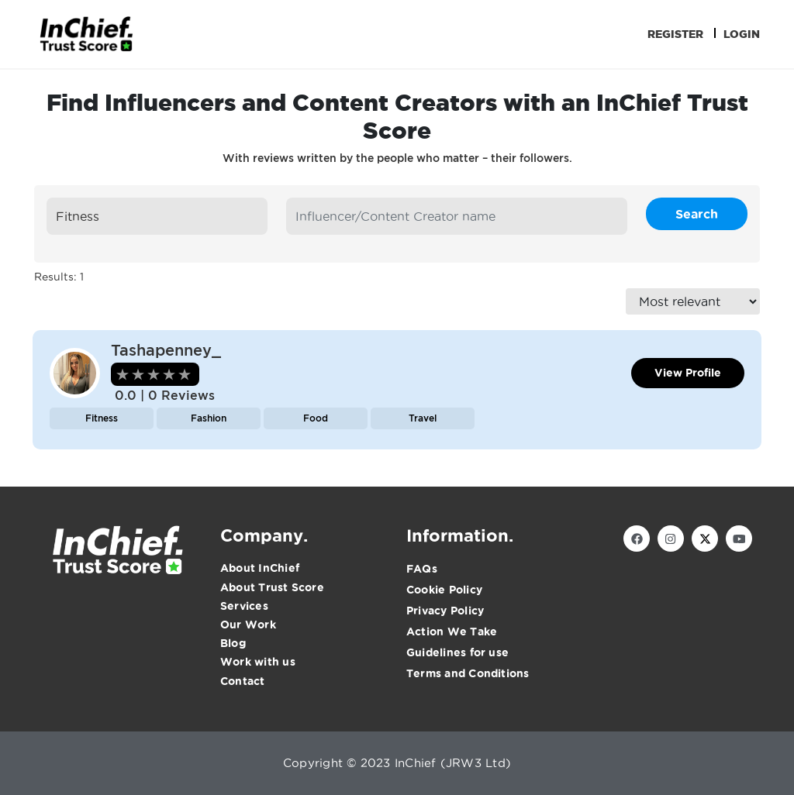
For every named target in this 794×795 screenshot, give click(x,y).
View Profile (687, 373)
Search (696, 214)
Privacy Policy (445, 610)
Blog (233, 643)
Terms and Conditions (468, 673)
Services (244, 606)
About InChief (259, 568)
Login (741, 34)
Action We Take (451, 631)
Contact (242, 681)
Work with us (257, 662)
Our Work (248, 624)
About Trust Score (272, 587)
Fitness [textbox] (77, 216)
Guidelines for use (457, 652)
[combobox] (157, 216)
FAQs (421, 569)
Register (675, 34)
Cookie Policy (444, 589)
